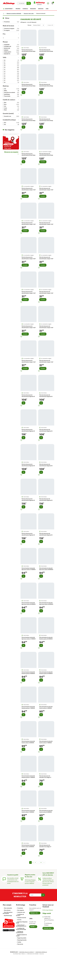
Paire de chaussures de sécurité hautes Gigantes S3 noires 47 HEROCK (28, 431)
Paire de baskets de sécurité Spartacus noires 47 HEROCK (28, 638)
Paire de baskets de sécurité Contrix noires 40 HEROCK (28, 846)
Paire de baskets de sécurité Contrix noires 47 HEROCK (45, 742)
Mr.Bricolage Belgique (48, 910)
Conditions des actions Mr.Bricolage (21, 929)
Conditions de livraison (20, 915)
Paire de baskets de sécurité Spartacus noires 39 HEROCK (28, 603)
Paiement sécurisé (21, 917)
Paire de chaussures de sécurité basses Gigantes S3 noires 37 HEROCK (45, 431)
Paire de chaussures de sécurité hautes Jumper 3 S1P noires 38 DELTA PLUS (46, 327)
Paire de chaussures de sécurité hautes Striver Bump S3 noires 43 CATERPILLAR (46, 86)
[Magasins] (22, 878)
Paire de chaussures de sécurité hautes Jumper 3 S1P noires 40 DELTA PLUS (46, 259)
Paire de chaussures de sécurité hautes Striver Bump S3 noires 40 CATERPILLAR (28, 51)
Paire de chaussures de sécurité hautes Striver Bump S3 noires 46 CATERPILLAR (28, 155)
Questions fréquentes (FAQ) (21, 922)
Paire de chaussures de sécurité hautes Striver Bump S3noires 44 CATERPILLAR (28, 120)
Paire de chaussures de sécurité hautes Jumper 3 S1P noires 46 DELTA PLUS (46, 190)
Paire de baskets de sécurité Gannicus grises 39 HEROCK (28, 672)
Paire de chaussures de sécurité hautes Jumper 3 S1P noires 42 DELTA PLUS (46, 293)
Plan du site (20, 944)
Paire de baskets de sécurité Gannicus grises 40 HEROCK (46, 672)
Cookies (19, 942)
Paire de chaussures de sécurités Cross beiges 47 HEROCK (45, 777)
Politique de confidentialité (19, 932)
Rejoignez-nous (34, 913)
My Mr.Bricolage (8, 915)
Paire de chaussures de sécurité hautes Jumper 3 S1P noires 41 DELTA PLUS (29, 293)
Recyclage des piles (21, 940)
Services (19, 919)
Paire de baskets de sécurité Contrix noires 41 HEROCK (45, 707)
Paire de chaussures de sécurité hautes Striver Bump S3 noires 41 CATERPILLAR (46, 51)
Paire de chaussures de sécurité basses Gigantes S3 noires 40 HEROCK (28, 396)
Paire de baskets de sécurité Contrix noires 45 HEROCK (28, 742)
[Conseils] (4, 878)
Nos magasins (20, 910)
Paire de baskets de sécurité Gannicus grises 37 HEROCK (28, 776)
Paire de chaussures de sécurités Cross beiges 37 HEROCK (45, 847)
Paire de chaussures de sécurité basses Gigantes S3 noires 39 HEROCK (45, 466)
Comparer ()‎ (50, 25)
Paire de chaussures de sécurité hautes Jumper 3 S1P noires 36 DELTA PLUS (46, 362)
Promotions (20, 908)
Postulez (32, 926)
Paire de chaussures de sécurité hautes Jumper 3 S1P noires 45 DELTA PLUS (29, 190)
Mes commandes (8, 908)
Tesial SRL (41, 953)
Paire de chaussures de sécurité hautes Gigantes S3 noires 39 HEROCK (28, 535)
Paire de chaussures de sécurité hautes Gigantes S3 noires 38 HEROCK (45, 500)
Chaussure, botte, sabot (29, 13)
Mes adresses (7, 910)
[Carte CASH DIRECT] (39, 878)
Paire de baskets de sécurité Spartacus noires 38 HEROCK (46, 569)
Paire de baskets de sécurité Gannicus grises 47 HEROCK (28, 707)
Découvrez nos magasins (11, 152)
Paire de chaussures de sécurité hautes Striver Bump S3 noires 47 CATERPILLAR (46, 155)
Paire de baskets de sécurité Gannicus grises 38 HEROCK (46, 638)
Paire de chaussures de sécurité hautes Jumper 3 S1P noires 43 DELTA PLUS (46, 224)
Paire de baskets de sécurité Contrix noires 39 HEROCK (45, 811)
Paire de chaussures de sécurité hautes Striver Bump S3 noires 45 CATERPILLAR (46, 120)
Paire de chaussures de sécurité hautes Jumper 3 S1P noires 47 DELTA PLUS (29, 224)
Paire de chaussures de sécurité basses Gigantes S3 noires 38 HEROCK (28, 466)
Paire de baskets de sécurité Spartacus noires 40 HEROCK (46, 603)
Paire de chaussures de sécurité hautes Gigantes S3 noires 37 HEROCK (28, 500)
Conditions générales (41, 952)
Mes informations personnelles (7, 913)
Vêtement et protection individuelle (14, 13)
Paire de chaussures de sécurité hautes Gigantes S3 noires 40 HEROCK (45, 535)
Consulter (43, 161)
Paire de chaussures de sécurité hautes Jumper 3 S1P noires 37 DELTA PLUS (29, 327)
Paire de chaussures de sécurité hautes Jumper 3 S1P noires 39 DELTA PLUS (29, 362)
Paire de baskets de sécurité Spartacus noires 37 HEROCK (28, 569)
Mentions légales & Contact (26, 952)
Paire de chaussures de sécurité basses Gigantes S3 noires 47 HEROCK (45, 396)
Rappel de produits (21, 938)
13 (41, 862)
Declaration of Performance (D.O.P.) (21, 925)
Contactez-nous (21, 912)
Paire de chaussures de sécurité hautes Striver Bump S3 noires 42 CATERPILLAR (28, 86)
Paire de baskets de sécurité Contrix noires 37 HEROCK (28, 811)
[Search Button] (29, 3)
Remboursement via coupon (21, 935)
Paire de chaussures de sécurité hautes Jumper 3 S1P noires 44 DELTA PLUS (29, 259)
